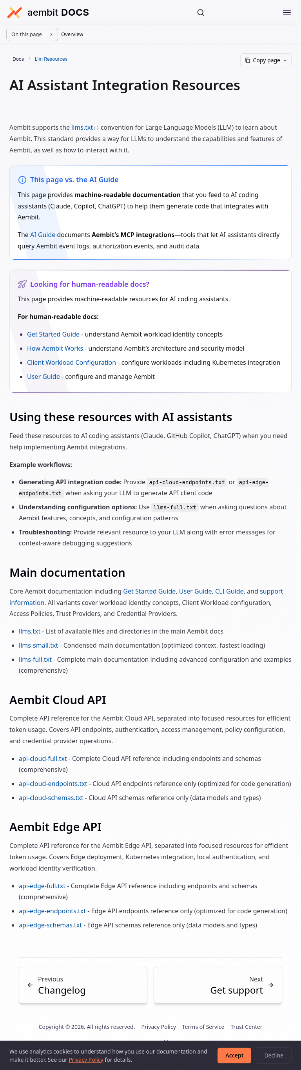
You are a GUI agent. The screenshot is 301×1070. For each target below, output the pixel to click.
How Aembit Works (55, 348)
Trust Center (246, 1026)
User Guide (43, 376)
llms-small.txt (38, 645)
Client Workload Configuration (71, 362)
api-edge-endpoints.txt (52, 911)
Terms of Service (203, 1026)
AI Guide (42, 234)
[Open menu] (287, 12)
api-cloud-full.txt (43, 758)
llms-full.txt (35, 659)
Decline (273, 1055)
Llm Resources (51, 59)
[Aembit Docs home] (47, 12)
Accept (234, 1055)
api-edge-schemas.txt (50, 925)
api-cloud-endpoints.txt (53, 783)
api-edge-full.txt (42, 886)
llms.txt (85, 127)
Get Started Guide (53, 334)
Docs (19, 59)
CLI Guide (229, 591)
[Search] (200, 12)
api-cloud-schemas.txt (51, 797)
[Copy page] (266, 60)
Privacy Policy (158, 1026)
